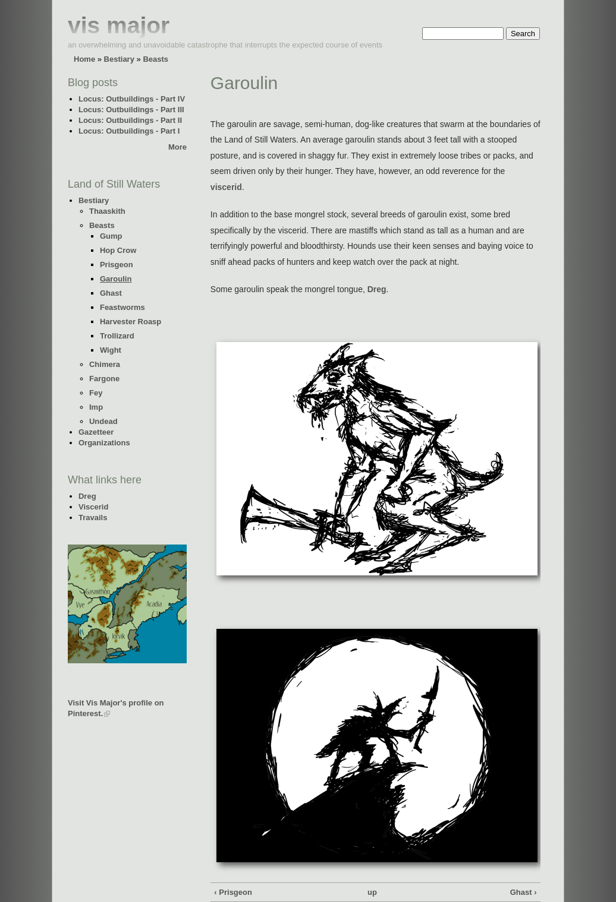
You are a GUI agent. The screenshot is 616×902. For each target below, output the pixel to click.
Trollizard (117, 335)
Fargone (104, 378)
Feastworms (122, 307)
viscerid (226, 187)
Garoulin (115, 278)
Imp (96, 407)
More (177, 147)
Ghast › (523, 892)
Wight (110, 350)
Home (84, 59)
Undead (103, 421)
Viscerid (93, 506)
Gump (111, 236)
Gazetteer (96, 432)
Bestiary (119, 59)
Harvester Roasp (130, 321)
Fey (95, 392)
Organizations (104, 442)
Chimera (104, 364)
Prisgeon (116, 264)
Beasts (155, 59)
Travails (92, 517)
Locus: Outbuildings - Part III (131, 109)
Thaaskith (107, 211)
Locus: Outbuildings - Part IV (131, 98)
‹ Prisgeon (233, 892)
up (372, 892)
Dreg (87, 496)
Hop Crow (118, 250)
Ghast (111, 293)
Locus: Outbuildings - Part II (130, 120)
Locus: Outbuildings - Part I (129, 130)
